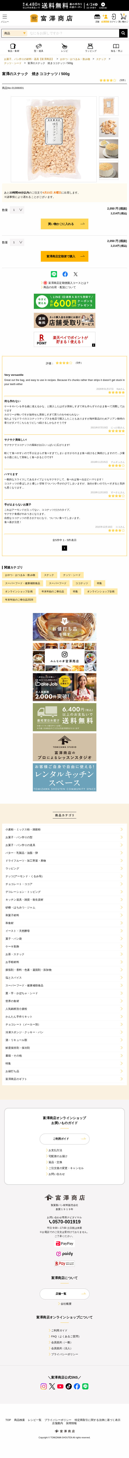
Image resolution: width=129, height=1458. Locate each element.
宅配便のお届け (56, 1156)
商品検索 (19, 1419)
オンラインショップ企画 (19, 591)
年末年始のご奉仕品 (53, 591)
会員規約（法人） (60, 1348)
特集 (99, 583)
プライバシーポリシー (63, 1354)
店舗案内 (57, 1423)
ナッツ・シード (13, 63)
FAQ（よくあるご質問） (64, 1336)
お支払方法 (53, 1150)
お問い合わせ (55, 1174)
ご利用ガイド (57, 1330)
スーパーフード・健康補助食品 (22, 583)
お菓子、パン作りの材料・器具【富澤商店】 (29, 59)
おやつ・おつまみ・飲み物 (75, 59)
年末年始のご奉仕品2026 (19, 599)
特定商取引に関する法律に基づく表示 (98, 1419)
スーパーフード (57, 583)
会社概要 (64, 1303)
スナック (101, 59)
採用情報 (71, 1423)
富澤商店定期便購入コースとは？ (64, 282)
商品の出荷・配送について (58, 287)
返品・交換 (53, 1162)
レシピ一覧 (34, 1419)
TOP (8, 1419)
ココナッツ (81, 583)
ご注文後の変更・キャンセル (64, 1168)
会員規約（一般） (60, 1342)
